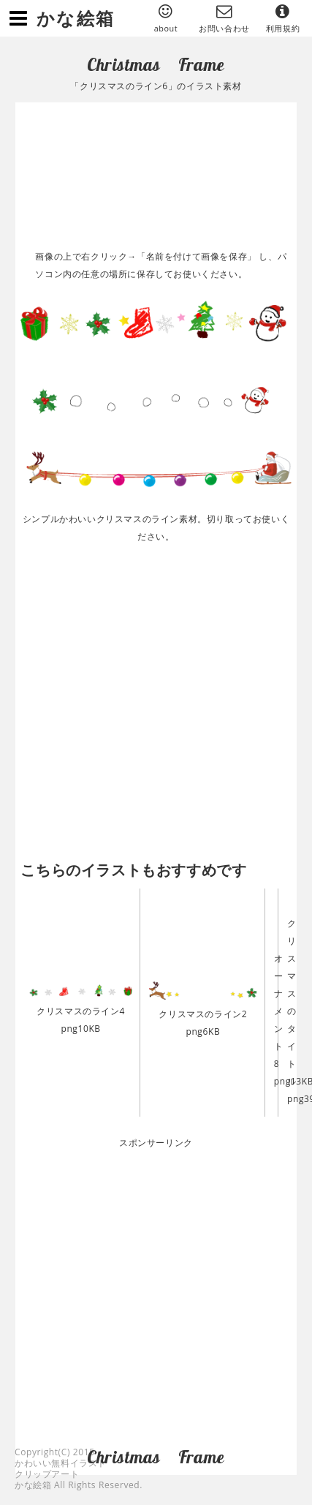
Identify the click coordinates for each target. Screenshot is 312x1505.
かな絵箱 (76, 18)
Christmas (123, 64)
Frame (201, 64)
